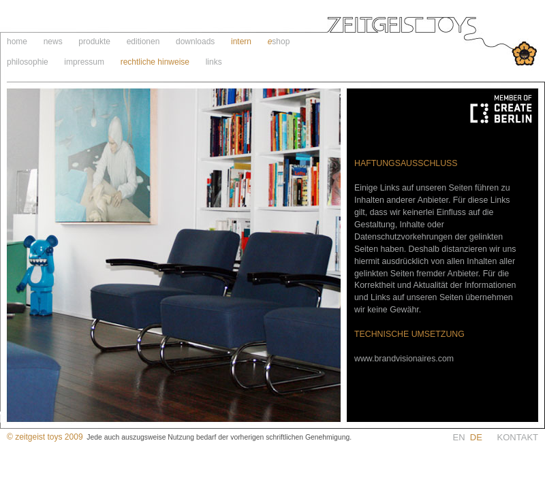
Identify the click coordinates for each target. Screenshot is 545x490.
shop (281, 41)
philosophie (27, 62)
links (214, 62)
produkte (94, 41)
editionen (143, 41)
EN (475, 437)
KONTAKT (517, 437)
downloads (195, 41)
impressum (84, 62)
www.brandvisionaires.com (404, 358)
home (17, 41)
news (53, 41)
